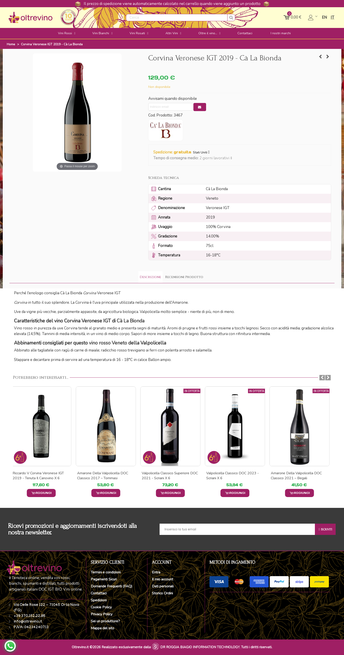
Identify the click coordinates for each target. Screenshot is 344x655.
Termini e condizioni (106, 572)
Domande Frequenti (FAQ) (111, 586)
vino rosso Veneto (108, 343)
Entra (156, 572)
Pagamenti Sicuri (104, 579)
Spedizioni (99, 600)
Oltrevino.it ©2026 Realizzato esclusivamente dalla (111, 647)
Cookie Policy (101, 607)
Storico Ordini (162, 593)
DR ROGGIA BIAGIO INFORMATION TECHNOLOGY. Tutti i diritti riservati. (216, 647)
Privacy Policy (101, 614)
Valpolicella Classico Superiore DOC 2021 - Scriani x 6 (171, 476)
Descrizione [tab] (150, 277)
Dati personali (163, 586)
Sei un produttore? (105, 621)
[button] (231, 158)
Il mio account (162, 579)
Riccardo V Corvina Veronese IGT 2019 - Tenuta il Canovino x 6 (39, 476)
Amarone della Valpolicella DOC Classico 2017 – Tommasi (104, 476)
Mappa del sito (102, 628)
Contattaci (99, 593)
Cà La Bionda (130, 321)
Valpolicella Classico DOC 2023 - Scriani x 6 (234, 476)
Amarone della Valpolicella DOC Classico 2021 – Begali (297, 476)
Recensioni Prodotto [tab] (184, 277)
